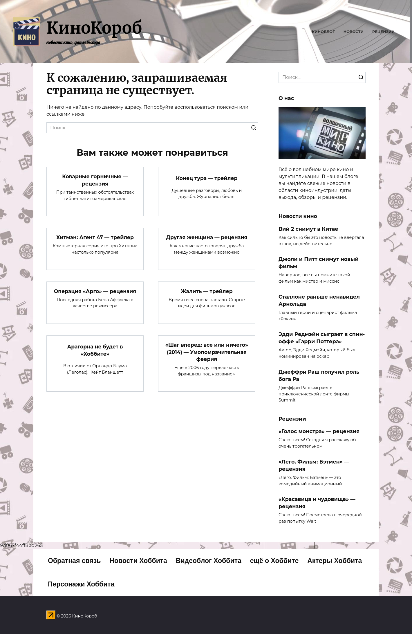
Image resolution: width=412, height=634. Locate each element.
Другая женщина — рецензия (206, 237)
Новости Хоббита (138, 560)
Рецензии (383, 32)
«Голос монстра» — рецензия (319, 431)
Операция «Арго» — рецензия (95, 291)
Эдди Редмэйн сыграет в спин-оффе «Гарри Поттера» (322, 337)
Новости (354, 32)
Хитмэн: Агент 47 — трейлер (94, 237)
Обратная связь (74, 560)
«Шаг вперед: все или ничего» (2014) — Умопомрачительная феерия (207, 352)
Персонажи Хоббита (81, 584)
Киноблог (323, 32)
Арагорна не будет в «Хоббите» (95, 350)
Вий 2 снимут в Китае (308, 229)
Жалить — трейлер (206, 291)
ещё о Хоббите (274, 560)
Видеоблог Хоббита (208, 560)
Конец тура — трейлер (207, 178)
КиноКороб (94, 28)
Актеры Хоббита (334, 560)
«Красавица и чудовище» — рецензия (317, 502)
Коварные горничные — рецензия (95, 180)
